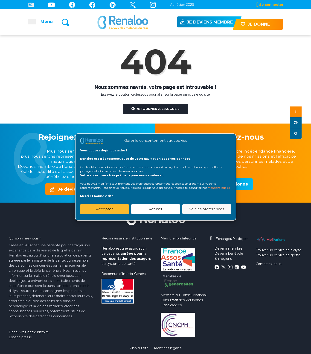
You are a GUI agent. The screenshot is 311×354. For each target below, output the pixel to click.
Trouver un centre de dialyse (278, 250)
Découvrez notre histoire (29, 332)
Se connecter (271, 5)
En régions (223, 259)
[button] (296, 111)
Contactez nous (268, 264)
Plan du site (139, 348)
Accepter (104, 209)
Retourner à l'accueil (155, 109)
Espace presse (20, 337)
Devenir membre (228, 248)
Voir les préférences (206, 209)
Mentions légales (167, 348)
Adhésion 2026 (182, 5)
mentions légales (219, 187)
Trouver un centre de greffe (278, 255)
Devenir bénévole (229, 253)
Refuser (155, 209)
